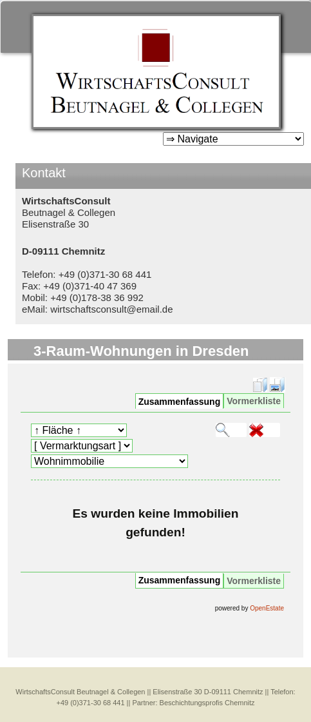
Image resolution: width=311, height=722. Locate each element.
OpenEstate (267, 608)
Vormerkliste (254, 401)
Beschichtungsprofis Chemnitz (207, 703)
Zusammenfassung (179, 401)
